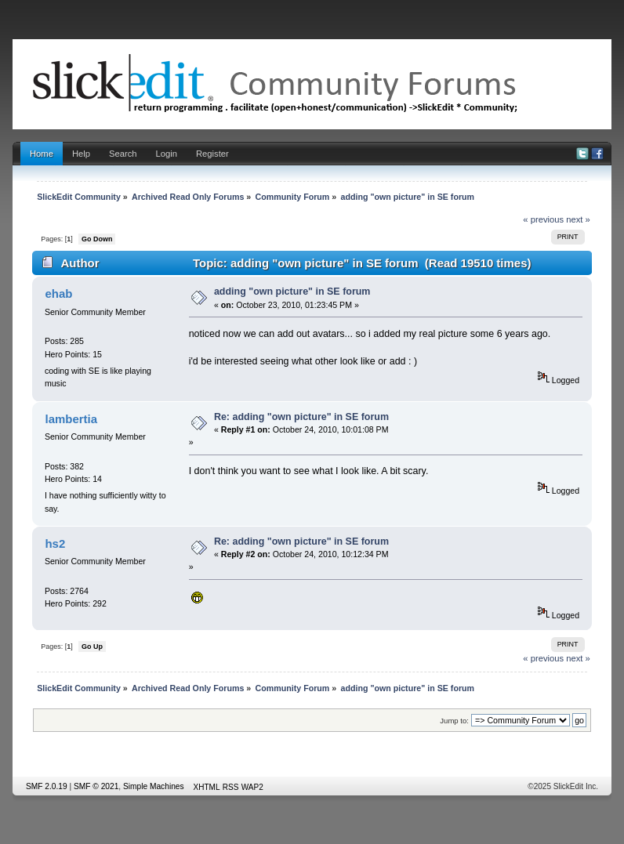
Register (212, 153)
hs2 (55, 543)
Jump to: (454, 720)
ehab (58, 293)
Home (41, 153)
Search (123, 153)
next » (578, 219)
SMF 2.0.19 (46, 786)
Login (166, 153)
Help (81, 153)
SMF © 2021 (96, 786)
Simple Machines (153, 786)
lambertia (71, 419)
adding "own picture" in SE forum (292, 291)
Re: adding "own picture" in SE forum (301, 416)
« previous (543, 219)
